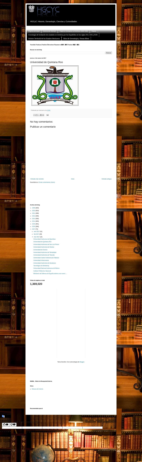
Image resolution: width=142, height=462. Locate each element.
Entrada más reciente (37, 179)
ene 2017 (37, 231)
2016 (34, 226)
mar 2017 (37, 237)
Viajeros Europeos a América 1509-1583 (74, 31)
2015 (34, 224)
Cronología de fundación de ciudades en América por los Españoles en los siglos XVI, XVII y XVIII (63, 35)
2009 (34, 208)
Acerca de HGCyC (49, 31)
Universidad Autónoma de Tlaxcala (44, 255)
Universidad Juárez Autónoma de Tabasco (46, 258)
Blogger (82, 362)
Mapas (93, 31)
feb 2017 (36, 234)
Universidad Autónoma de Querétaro (44, 239)
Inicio (72, 179)
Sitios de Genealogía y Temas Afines (76, 38)
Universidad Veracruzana (41, 260)
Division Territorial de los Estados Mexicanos (44, 38)
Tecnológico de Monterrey (41, 265)
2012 (34, 216)
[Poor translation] (12, 424)
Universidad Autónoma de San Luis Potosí (46, 244)
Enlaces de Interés (37, 389)
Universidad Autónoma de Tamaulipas (44, 252)
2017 (34, 229)
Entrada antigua (106, 179)
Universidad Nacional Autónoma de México (46, 268)
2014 (34, 221)
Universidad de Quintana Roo (42, 242)
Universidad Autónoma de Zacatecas (44, 263)
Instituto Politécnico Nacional (42, 271)
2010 (34, 210)
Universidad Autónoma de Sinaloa (43, 247)
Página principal (34, 31)
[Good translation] (5, 424)
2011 (34, 213)
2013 (34, 218)
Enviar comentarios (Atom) (47, 182)
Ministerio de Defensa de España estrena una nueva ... (50, 273)
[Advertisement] (71, 195)
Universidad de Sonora (40, 250)
